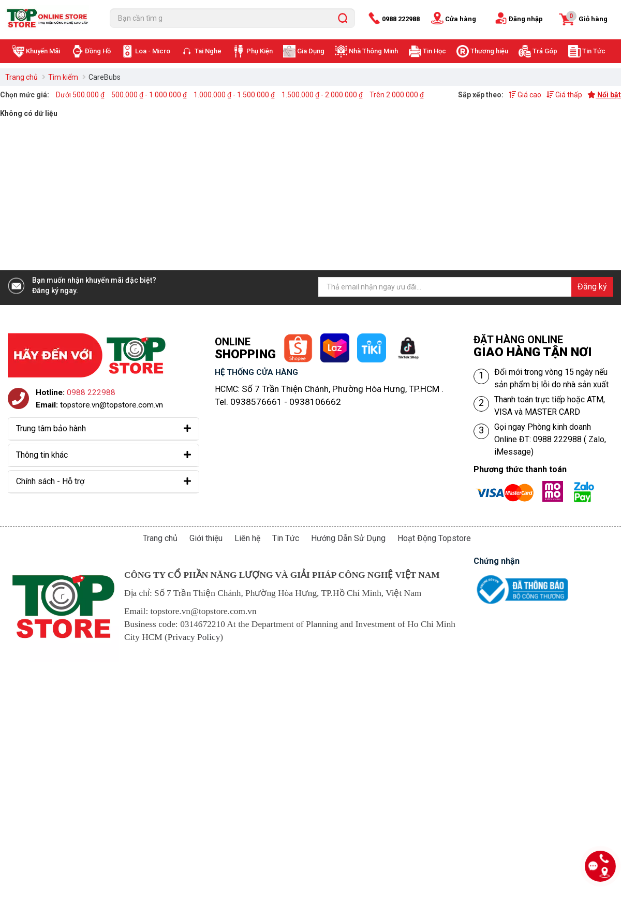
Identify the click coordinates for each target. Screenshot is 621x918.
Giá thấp (564, 95)
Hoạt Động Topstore (434, 538)
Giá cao (525, 95)
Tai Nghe (208, 51)
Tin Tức (593, 51)
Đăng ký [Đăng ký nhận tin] (592, 287)
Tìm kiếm (63, 77)
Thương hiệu (489, 51)
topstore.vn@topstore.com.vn (111, 405)
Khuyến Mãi (43, 51)
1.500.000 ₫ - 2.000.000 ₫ (322, 95)
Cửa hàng (460, 19)
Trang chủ (21, 77)
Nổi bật (604, 95)
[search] (342, 18)
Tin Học (434, 51)
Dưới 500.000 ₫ (80, 95)
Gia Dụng (310, 51)
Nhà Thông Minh (373, 51)
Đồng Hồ (98, 51)
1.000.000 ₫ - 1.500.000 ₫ (234, 95)
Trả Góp (545, 51)
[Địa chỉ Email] (465, 287)
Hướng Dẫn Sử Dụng (348, 538)
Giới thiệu (206, 538)
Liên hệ (247, 538)
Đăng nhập (526, 19)
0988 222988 (401, 19)
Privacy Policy (194, 637)
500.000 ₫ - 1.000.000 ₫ (149, 95)
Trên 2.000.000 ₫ (396, 95)
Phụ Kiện (259, 51)
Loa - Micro (152, 51)
